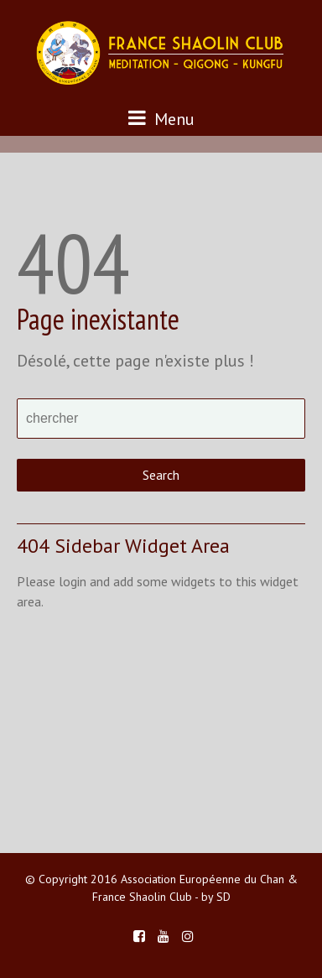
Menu (161, 118)
